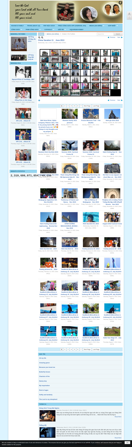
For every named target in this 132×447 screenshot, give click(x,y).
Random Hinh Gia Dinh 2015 (48, 152)
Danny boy (43, 381)
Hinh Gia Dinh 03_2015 (91, 224)
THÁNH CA (42, 404)
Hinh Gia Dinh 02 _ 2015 (48, 249)
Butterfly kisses (44, 372)
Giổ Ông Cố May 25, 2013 (32, 39)
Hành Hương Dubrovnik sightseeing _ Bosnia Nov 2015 (48, 226)
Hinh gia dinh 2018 (112, 120)
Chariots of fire (44, 376)
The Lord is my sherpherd (48, 399)
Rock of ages (43, 390)
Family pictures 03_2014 (90, 249)
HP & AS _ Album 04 (23, 121)
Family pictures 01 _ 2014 (48, 269)
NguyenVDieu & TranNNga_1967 (23, 79)
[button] (97, 26)
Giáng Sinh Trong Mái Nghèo (49, 408)
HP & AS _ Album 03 (23, 141)
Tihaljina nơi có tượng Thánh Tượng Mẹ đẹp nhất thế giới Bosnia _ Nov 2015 (112, 202)
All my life (42, 358)
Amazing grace (44, 363)
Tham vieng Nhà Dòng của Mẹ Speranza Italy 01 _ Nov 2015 (90, 177)
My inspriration (44, 385)
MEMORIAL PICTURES (18, 34)
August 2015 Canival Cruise (112, 224)
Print (39, 100)
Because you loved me (47, 367)
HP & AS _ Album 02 (23, 162)
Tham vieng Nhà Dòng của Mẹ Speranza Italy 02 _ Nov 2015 (69, 177)
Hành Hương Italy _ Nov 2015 (48, 175)
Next (118, 37)
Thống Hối (42, 425)
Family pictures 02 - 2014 (112, 249)
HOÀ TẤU (42, 354)
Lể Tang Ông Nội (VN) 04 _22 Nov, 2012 (31, 59)
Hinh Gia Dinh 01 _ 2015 (69, 249)
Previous (112, 37)
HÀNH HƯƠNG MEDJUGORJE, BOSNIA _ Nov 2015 (70, 226)
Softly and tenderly (45, 395)
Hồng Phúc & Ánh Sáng (23, 100)
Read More (118, 417)
